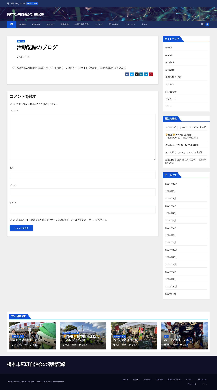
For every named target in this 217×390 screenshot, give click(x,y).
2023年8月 (171, 271)
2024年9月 (171, 220)
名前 (12, 168)
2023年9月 (171, 264)
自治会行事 (74, 333)
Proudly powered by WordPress (21, 382)
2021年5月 (170, 293)
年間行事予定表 (82, 24)
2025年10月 (171, 183)
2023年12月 (171, 249)
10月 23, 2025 (21, 345)
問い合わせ (114, 24)
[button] (202, 24)
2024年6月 (171, 235)
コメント (14, 110)
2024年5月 (171, 242)
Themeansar (58, 382)
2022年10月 (171, 286)
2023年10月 (171, 257)
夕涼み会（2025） (174, 145)
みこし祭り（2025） (175, 152)
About (36, 24)
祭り (21, 336)
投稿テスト (20, 41)
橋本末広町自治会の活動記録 (25, 14)
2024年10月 (171, 213)
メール (13, 185)
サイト (13, 202)
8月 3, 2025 (172, 345)
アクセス (99, 24)
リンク (144, 24)
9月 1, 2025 (121, 345)
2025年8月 (171, 198)
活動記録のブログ (37, 47)
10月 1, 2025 (70, 345)
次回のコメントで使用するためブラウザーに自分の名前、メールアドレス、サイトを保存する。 (60, 219)
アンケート (130, 24)
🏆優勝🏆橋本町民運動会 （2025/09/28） (81, 338)
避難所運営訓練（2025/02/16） (181, 159)
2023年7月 (170, 279)
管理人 (34, 345)
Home (22, 24)
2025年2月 (171, 205)
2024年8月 (171, 227)
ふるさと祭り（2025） (177, 127)
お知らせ (50, 24)
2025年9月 (171, 191)
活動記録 (64, 24)
